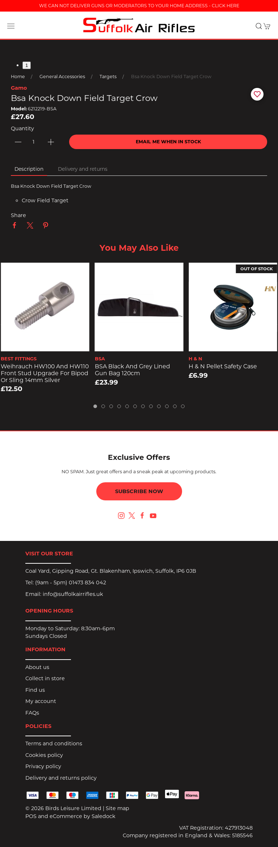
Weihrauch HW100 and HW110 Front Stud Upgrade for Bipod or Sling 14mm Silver (45, 373)
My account (40, 701)
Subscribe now (139, 491)
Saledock (103, 816)
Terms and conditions (53, 743)
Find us (35, 690)
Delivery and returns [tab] (83, 169)
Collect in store (45, 678)
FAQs (32, 713)
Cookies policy (44, 755)
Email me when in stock (168, 141)
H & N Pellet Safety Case (223, 366)
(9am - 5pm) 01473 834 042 (70, 582)
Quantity (22, 128)
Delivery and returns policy (61, 778)
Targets (108, 76)
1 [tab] (26, 65)
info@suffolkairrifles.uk (73, 594)
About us (37, 667)
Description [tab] (28, 169)
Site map (117, 808)
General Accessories (62, 76)
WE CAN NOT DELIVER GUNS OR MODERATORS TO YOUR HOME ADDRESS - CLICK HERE (139, 5)
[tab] (95, 406)
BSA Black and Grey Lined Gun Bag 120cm (132, 370)
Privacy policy (43, 766)
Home (18, 76)
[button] (10, 26)
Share (18, 215)
